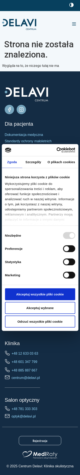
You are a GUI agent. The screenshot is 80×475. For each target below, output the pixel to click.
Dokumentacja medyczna (24, 135)
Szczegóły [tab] (33, 162)
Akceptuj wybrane (40, 307)
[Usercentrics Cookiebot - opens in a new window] (57, 150)
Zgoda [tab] (12, 162)
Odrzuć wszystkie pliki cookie (40, 321)
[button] (74, 24)
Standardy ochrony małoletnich (28, 141)
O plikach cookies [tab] (61, 162)
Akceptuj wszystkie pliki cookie (40, 294)
